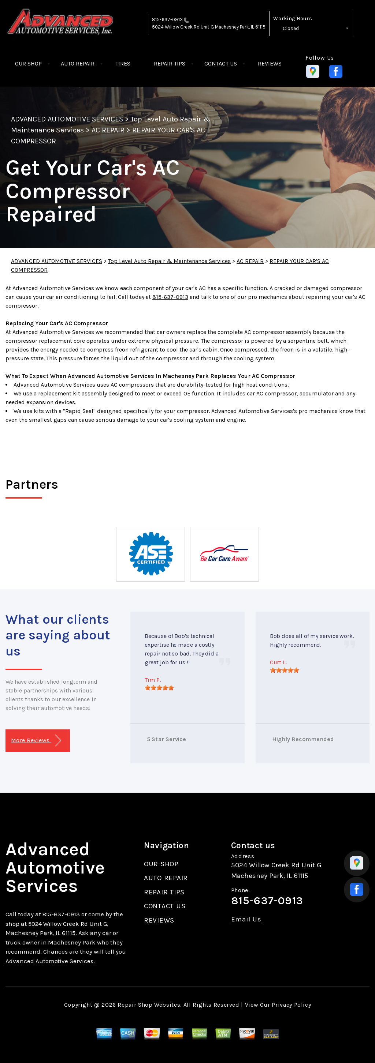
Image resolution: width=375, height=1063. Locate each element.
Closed (291, 28)
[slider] (159, 688)
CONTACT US (220, 63)
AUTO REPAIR (77, 63)
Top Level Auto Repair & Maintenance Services (169, 261)
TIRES (122, 63)
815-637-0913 (167, 19)
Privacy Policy (291, 1004)
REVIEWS (270, 63)
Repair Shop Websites (149, 1004)
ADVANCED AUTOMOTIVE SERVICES (67, 119)
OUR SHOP (28, 63)
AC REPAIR (108, 130)
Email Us (246, 919)
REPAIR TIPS (169, 63)
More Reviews (36, 741)
